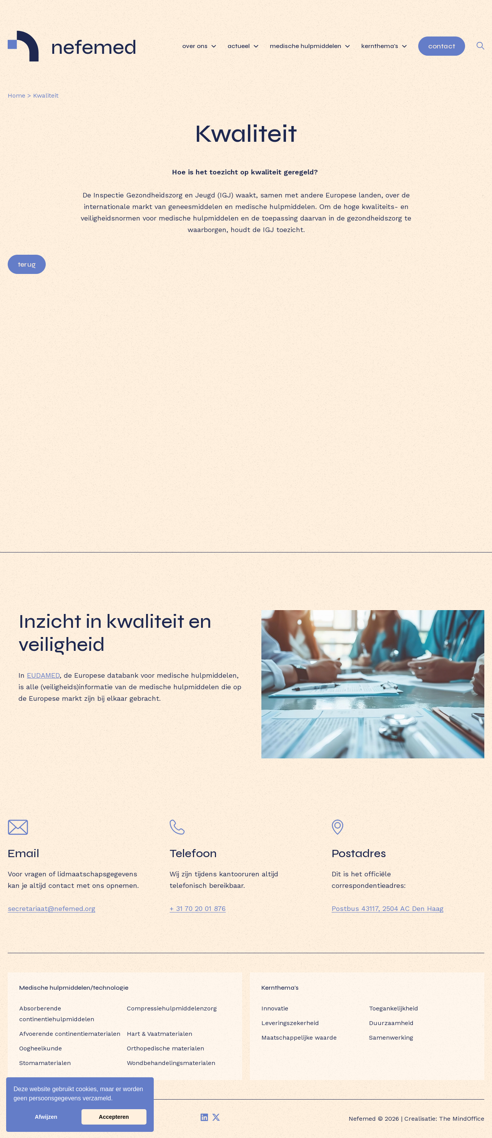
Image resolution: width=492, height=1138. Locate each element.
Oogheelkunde (40, 1048)
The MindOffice (461, 1118)
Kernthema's (384, 46)
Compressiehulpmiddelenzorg (172, 1008)
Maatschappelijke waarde (299, 1037)
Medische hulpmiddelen (310, 46)
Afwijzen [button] (46, 1117)
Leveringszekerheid (290, 1023)
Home (16, 95)
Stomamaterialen (45, 1063)
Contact (441, 46)
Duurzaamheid (391, 1023)
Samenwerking (391, 1037)
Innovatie (274, 1008)
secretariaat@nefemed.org (51, 908)
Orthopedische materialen (165, 1048)
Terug (27, 264)
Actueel (243, 46)
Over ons (199, 46)
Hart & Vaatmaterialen (159, 1033)
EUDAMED (43, 675)
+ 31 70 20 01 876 (198, 908)
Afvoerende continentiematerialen (69, 1033)
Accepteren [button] (114, 1117)
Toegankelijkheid (393, 1008)
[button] (116, 1099)
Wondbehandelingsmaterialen (171, 1063)
